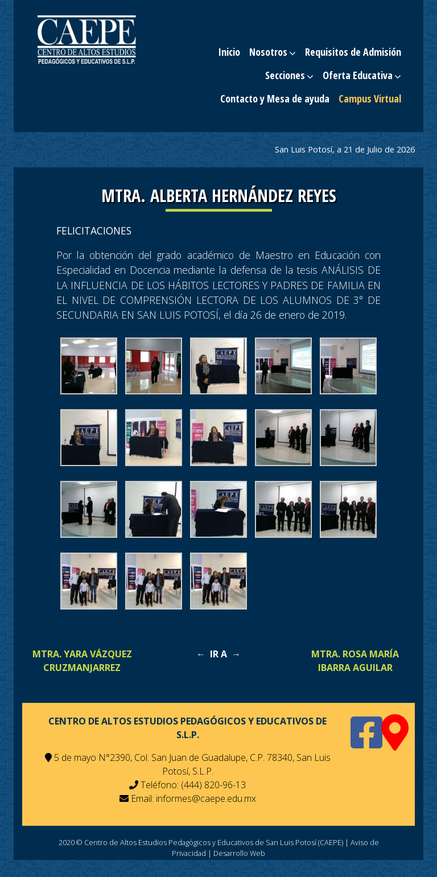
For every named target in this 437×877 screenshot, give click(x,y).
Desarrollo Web (239, 853)
